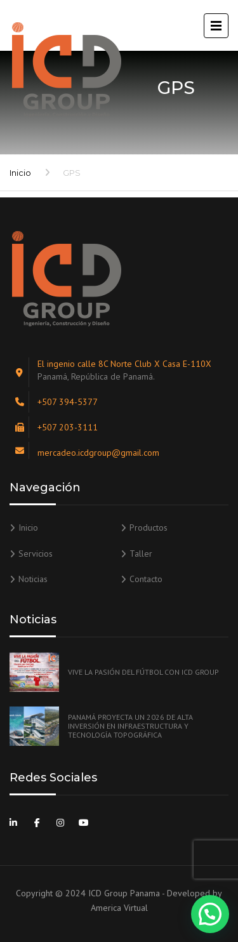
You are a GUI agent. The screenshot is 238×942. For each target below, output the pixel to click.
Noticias (33, 579)
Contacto (145, 579)
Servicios (35, 553)
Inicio (20, 173)
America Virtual (119, 907)
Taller (140, 553)
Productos (148, 527)
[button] (210, 914)
